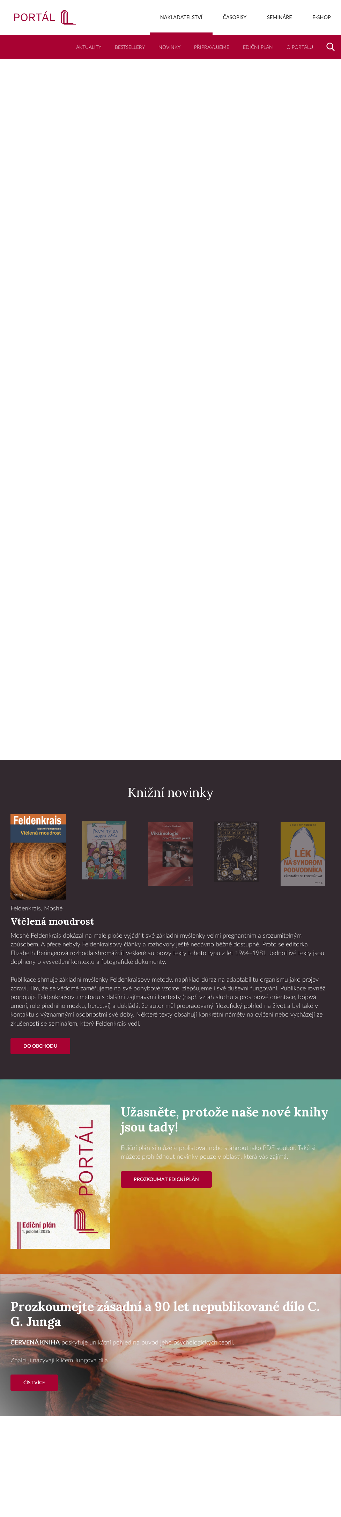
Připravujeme (211, 47)
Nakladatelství (181, 17)
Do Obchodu (40, 1046)
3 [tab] (184, 743)
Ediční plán (258, 47)
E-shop (321, 17)
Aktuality (88, 47)
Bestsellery (130, 47)
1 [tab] (156, 743)
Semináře (279, 17)
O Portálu (300, 47)
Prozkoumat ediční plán (166, 1179)
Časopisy (234, 17)
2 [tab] (170, 743)
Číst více (34, 1382)
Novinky (169, 47)
